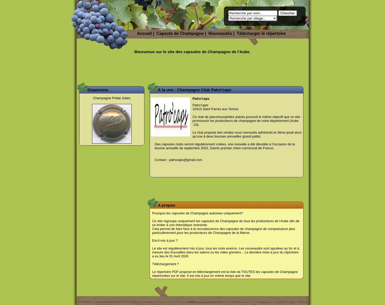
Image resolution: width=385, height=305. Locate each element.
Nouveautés (220, 33)
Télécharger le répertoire (261, 33)
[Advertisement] (193, 70)
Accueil (144, 33)
